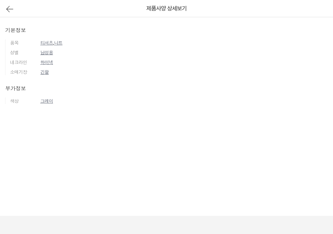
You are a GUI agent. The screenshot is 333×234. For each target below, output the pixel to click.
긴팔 (44, 72)
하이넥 (46, 62)
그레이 (46, 101)
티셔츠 (46, 43)
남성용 (46, 52)
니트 (58, 43)
